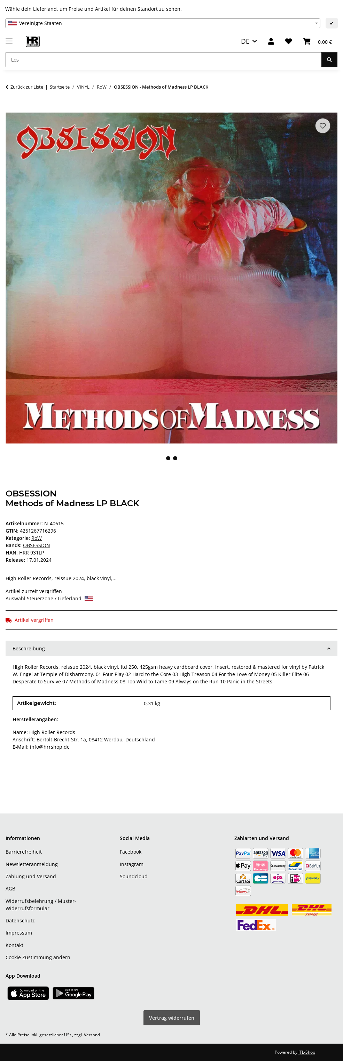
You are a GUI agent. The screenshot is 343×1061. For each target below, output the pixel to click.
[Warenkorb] (317, 41)
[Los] (164, 59)
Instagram (131, 864)
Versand (92, 1035)
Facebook (130, 851)
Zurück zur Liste (26, 87)
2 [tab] (175, 458)
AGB (10, 888)
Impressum (19, 932)
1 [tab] (168, 458)
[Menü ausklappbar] (9, 38)
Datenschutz (20, 920)
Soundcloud (134, 876)
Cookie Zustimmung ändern (38, 957)
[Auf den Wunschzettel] (322, 125)
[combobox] (162, 23)
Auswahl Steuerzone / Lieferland (49, 598)
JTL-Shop (306, 1052)
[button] (271, 41)
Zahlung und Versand (31, 876)
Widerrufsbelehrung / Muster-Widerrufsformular (41, 905)
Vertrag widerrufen (171, 1017)
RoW (36, 538)
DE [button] (245, 41)
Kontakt (14, 945)
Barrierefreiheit (24, 851)
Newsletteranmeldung (32, 864)
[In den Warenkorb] (11, 109)
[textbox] (163, 23)
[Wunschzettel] (288, 41)
